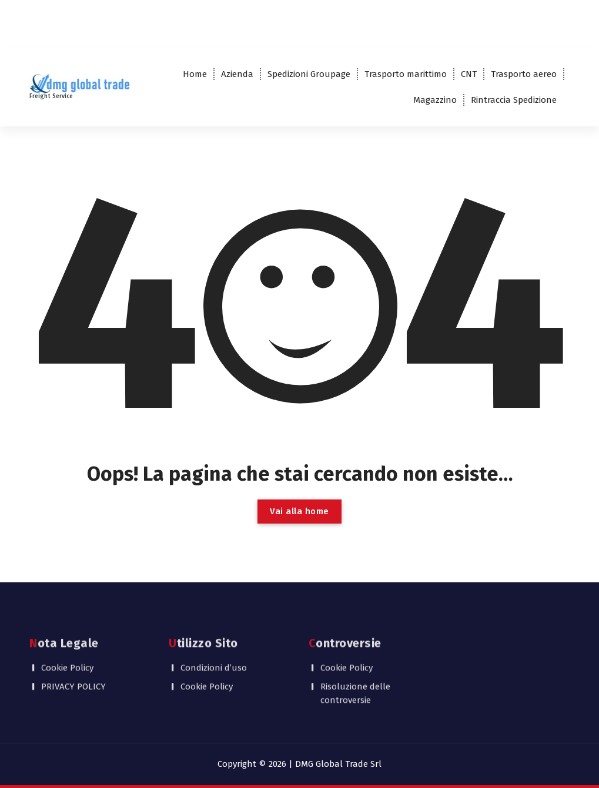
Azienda (237, 74)
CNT (469, 74)
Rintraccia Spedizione (514, 100)
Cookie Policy (67, 634)
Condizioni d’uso (213, 634)
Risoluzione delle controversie (355, 660)
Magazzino (435, 100)
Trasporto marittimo (405, 74)
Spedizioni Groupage (308, 74)
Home (195, 74)
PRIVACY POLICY (73, 653)
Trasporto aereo (524, 74)
